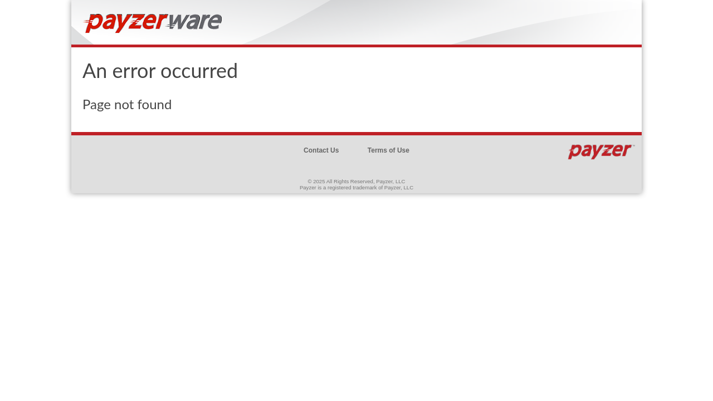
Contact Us (321, 150)
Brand (154, 28)
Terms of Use (388, 150)
